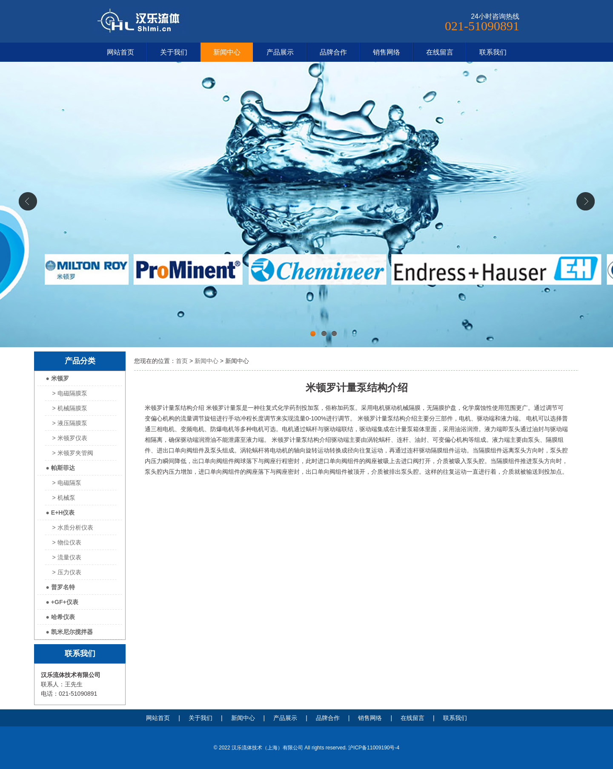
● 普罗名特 (60, 587)
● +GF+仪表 (62, 602)
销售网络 (386, 52)
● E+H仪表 (60, 512)
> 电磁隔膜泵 (69, 393)
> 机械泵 (63, 497)
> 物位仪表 (66, 542)
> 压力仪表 (66, 572)
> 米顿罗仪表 (69, 438)
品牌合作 (333, 52)
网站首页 (120, 52)
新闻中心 (227, 52)
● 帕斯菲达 (60, 467)
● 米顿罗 (57, 378)
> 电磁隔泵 (66, 482)
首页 (182, 360)
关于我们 (173, 52)
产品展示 (280, 52)
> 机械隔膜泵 (69, 408)
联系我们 (493, 52)
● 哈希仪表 (60, 616)
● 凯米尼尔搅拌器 (69, 631)
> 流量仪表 (66, 557)
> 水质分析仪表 (72, 527)
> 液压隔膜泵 (69, 423)
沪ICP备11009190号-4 (373, 748)
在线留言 (439, 52)
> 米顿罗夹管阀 (72, 452)
